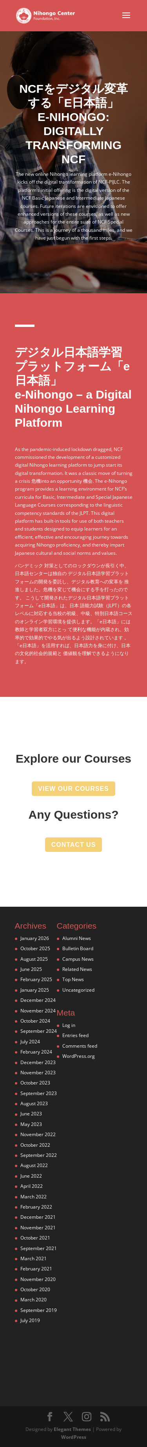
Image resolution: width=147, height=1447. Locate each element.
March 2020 (33, 1299)
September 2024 (38, 1031)
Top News (73, 979)
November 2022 (38, 1134)
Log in (68, 1025)
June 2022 (31, 1176)
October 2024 (35, 1021)
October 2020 (35, 1289)
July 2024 (30, 1041)
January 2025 (34, 990)
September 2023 (38, 1093)
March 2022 (33, 1196)
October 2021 (35, 1237)
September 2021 (38, 1248)
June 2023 (31, 1113)
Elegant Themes (72, 1429)
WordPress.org (78, 1056)
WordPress (73, 1437)
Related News (77, 969)
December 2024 (38, 1000)
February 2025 (36, 979)
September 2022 (38, 1155)
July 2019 (30, 1320)
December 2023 (38, 1062)
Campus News (78, 959)
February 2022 (36, 1206)
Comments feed (79, 1046)
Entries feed (75, 1035)
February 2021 (36, 1268)
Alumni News (76, 938)
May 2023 (31, 1124)
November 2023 (38, 1072)
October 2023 (35, 1082)
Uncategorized (78, 990)
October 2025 (35, 948)
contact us (73, 844)
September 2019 (38, 1310)
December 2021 (38, 1217)
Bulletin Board (77, 948)
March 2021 (33, 1258)
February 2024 (36, 1051)
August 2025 (34, 959)
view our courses (73, 788)
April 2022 (31, 1186)
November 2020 (38, 1279)
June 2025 (31, 969)
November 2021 (38, 1227)
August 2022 (34, 1165)
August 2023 (34, 1103)
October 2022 (35, 1145)
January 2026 (34, 938)
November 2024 (38, 1010)
